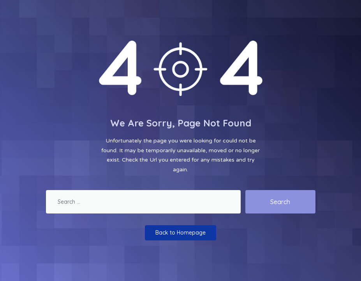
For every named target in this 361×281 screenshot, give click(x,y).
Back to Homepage (180, 232)
